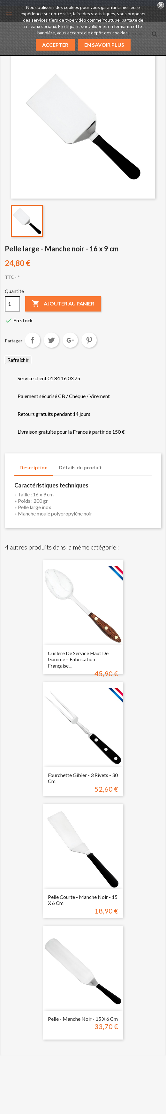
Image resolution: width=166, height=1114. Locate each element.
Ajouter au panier (63, 304)
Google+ (70, 340)
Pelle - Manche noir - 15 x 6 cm (83, 1019)
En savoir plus (104, 45)
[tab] (113, 464)
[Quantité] (12, 304)
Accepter (55, 45)
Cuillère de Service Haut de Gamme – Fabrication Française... (78, 659)
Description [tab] (33, 467)
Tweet (51, 340)
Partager (32, 340)
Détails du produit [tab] (80, 467)
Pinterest (89, 340)
